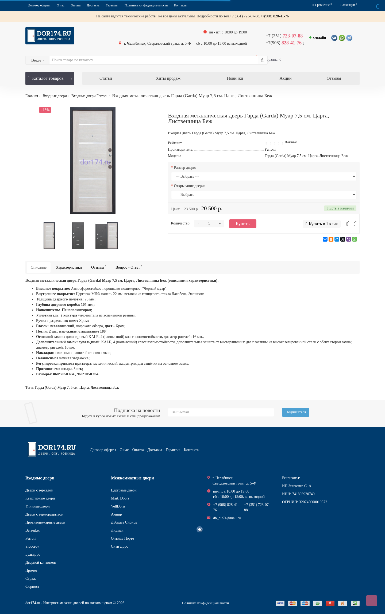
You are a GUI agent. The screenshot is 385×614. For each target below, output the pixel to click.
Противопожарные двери (45, 522)
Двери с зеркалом (39, 490)
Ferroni (30, 538)
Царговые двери (124, 490)
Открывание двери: (189, 186)
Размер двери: (185, 168)
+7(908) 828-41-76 (274, 16)
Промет (31, 571)
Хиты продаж (168, 78)
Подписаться (296, 412)
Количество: (180, 223)
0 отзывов (291, 141)
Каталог (50, 76)
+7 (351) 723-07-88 (257, 507)
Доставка (93, 5)
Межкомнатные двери (132, 478)
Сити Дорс (119, 546)
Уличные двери (37, 506)
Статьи (105, 78)
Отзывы (334, 78)
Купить (243, 223)
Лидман (117, 530)
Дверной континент (40, 562)
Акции (286, 78)
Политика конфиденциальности (146, 5)
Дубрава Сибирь (124, 522)
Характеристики (69, 267)
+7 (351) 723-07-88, (245, 16)
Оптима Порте (122, 538)
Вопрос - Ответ (129, 267)
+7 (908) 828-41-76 (226, 507)
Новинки (235, 78)
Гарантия (112, 5)
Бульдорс (32, 554)
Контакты (180, 5)
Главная (31, 96)
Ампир (116, 514)
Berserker (32, 530)
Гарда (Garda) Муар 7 (52, 388)
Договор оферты (39, 5)
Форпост (32, 587)
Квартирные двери (40, 498)
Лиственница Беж (105, 388)
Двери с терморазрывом (44, 514)
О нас (60, 5)
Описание (39, 267)
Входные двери (55, 96)
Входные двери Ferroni (89, 96)
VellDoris (118, 506)
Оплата (75, 5)
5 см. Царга (80, 388)
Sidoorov (32, 546)
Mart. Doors (120, 498)
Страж (30, 579)
